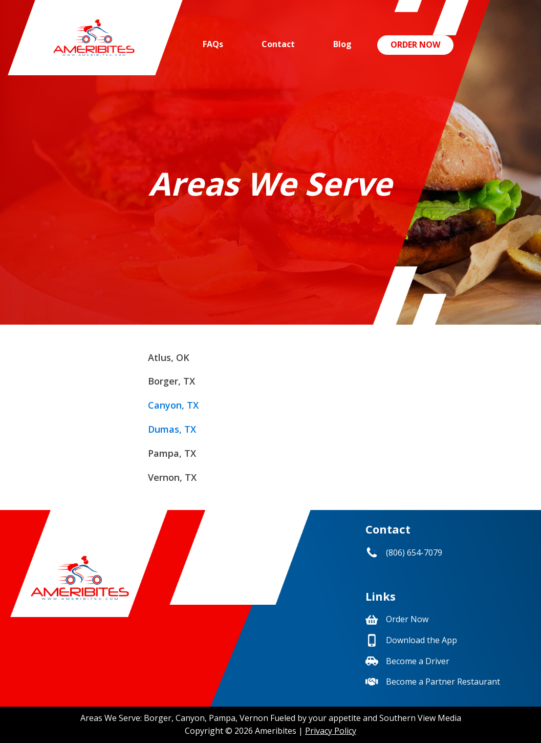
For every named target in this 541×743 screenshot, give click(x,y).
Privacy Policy (330, 730)
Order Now (415, 44)
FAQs (213, 44)
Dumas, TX (172, 429)
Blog (342, 44)
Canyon (190, 718)
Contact (278, 44)
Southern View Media (420, 718)
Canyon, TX (173, 405)
